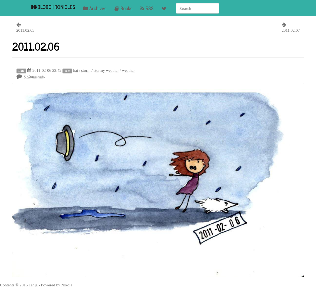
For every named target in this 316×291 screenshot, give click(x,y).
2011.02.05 (25, 30)
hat (75, 70)
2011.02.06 (36, 46)
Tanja (33, 285)
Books (123, 8)
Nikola (66, 285)
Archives (94, 8)
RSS (147, 8)
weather (128, 70)
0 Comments (34, 76)
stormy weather (106, 70)
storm (85, 70)
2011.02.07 (291, 30)
